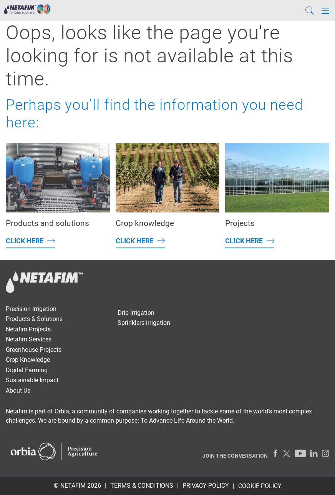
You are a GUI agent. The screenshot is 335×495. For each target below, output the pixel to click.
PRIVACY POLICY (205, 485)
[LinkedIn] (314, 453)
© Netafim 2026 (77, 485)
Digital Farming (27, 370)
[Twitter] (287, 453)
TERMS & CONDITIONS (141, 485)
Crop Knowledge (28, 359)
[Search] (309, 10)
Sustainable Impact (32, 380)
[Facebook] (275, 453)
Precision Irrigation (31, 309)
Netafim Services (28, 339)
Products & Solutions (34, 319)
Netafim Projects (28, 329)
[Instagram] (325, 453)
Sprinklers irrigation (144, 322)
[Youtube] (300, 453)
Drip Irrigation (136, 312)
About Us (18, 390)
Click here (24, 241)
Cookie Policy (260, 486)
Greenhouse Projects (33, 349)
